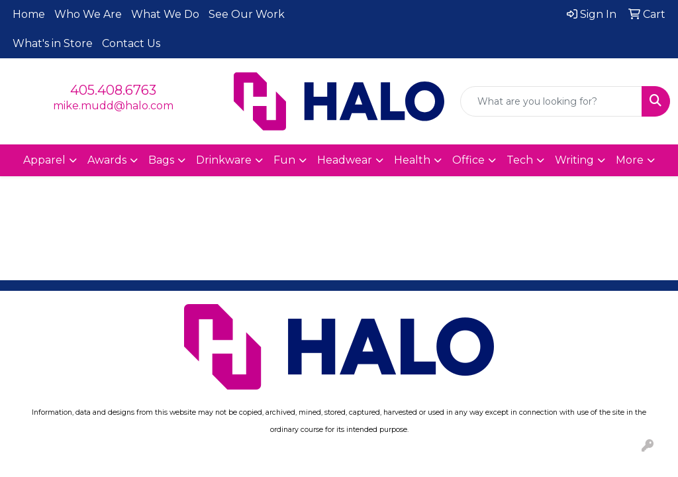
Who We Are (88, 14)
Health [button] (412, 160)
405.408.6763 (113, 90)
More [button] (630, 160)
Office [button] (468, 160)
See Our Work (247, 14)
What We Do (165, 14)
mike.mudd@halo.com (113, 105)
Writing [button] (574, 160)
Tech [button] (520, 160)
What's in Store (53, 43)
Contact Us (131, 43)
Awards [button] (106, 160)
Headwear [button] (344, 160)
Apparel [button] (44, 160)
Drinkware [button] (224, 160)
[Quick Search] (551, 101)
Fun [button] (284, 160)
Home (29, 14)
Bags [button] (161, 160)
